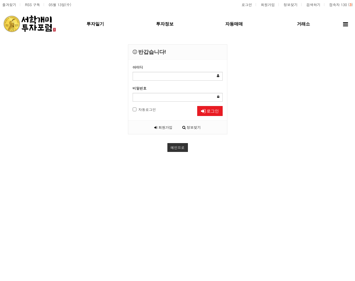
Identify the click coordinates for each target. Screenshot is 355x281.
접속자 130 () (341, 4)
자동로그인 (144, 109)
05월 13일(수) (60, 4)
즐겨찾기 (9, 4)
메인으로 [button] (178, 147)
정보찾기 (290, 4)
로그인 (246, 4)
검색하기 (313, 4)
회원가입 (268, 4)
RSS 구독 (32, 4)
